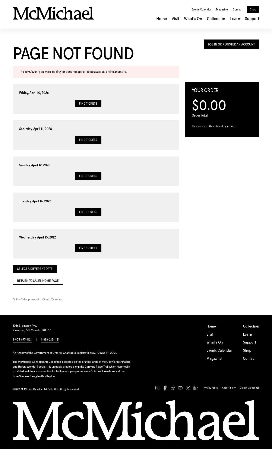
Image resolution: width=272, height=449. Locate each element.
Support (252, 19)
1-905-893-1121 (22, 339)
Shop (253, 9)
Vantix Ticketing (52, 299)
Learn (235, 19)
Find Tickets (88, 103)
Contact (237, 9)
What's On (193, 19)
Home (161, 19)
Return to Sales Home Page (38, 280)
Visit (175, 19)
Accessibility (228, 388)
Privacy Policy (210, 388)
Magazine (222, 9)
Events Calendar (201, 9)
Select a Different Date (35, 269)
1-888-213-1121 (50, 339)
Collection (216, 19)
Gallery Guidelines (249, 388)
